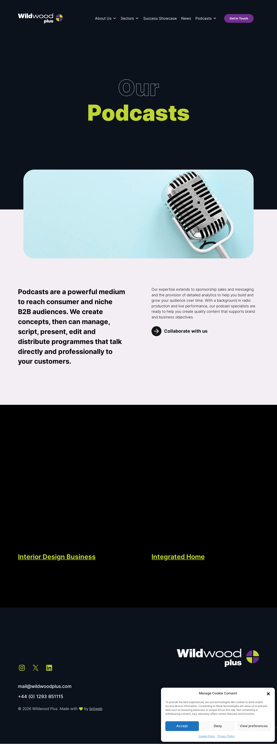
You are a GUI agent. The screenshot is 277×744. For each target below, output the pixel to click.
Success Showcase (160, 18)
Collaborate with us (186, 331)
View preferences (254, 726)
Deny (218, 726)
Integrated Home (178, 557)
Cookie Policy (207, 736)
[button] (268, 693)
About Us (105, 18)
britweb (95, 709)
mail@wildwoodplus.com (45, 686)
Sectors (130, 18)
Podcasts (206, 18)
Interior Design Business (57, 557)
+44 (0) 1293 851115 (40, 696)
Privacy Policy (226, 736)
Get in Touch (239, 18)
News (186, 18)
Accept (182, 726)
